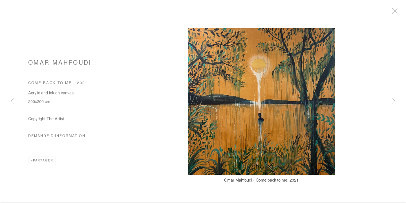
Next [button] (394, 101)
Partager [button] (43, 162)
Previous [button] (12, 101)
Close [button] (394, 12)
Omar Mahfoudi (60, 65)
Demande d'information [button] (56, 137)
